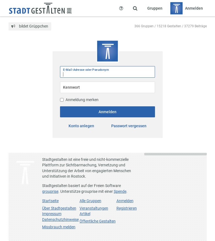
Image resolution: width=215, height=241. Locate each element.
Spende (120, 191)
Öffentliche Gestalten (98, 221)
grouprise (50, 191)
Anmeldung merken (79, 100)
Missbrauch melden (58, 227)
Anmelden (107, 112)
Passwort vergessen (128, 126)
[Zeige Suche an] (135, 8)
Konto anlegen (81, 126)
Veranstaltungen (94, 208)
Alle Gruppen (90, 201)
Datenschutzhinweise (60, 219)
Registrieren (126, 208)
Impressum (51, 214)
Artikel (85, 214)
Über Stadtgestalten (59, 208)
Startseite (50, 201)
